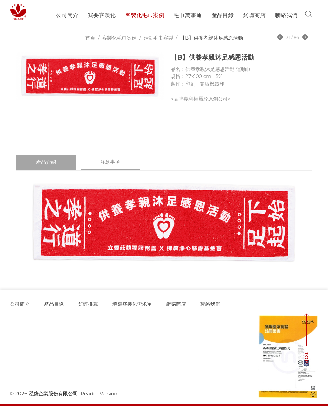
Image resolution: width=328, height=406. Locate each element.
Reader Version (99, 394)
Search (308, 14)
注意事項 (110, 162)
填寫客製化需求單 (132, 304)
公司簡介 (67, 15)
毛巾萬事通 (188, 15)
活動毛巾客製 (158, 38)
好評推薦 (88, 304)
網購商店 (254, 15)
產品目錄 (222, 15)
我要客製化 (102, 15)
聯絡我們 (286, 15)
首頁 (90, 38)
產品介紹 (46, 162)
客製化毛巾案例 (144, 15)
